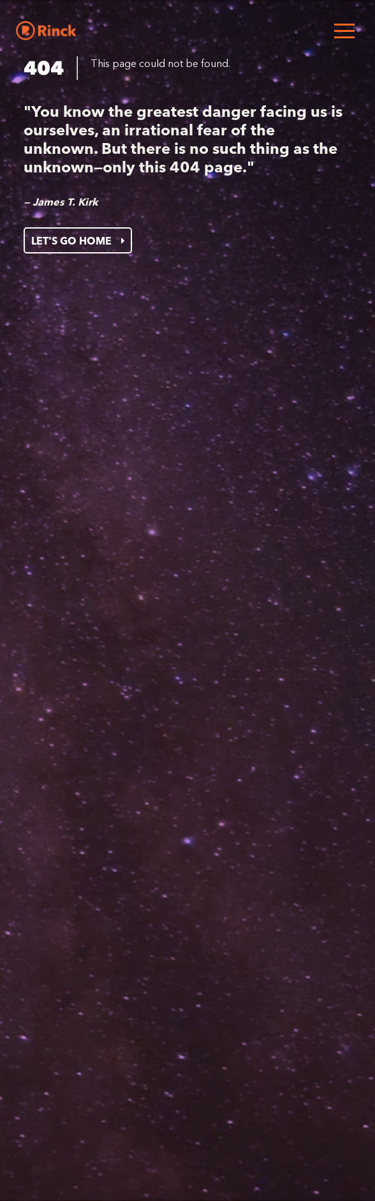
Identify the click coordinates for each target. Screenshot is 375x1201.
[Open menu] (344, 30)
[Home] (46, 30)
